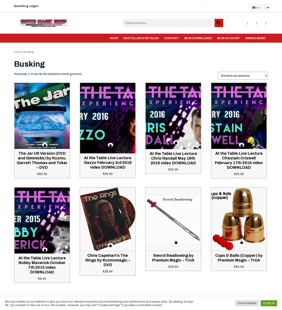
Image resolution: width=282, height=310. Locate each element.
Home (17, 51)
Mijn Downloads (198, 38)
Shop (114, 38)
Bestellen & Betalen (141, 38)
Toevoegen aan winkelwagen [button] (45, 145)
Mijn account (228, 38)
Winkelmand (255, 38)
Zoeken (219, 23)
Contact (171, 38)
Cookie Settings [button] (247, 303)
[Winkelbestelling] (243, 76)
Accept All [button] (269, 303)
